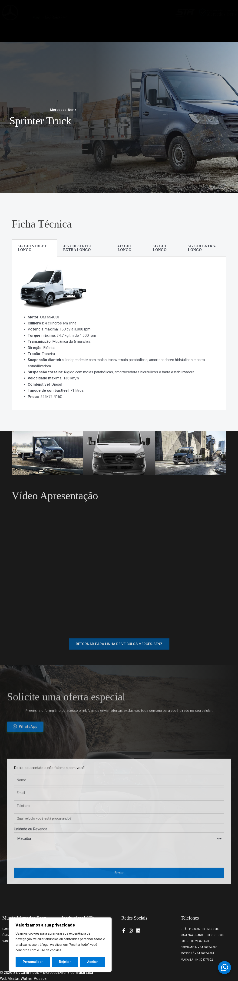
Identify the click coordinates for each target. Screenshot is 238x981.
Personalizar (33, 962)
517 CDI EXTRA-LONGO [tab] (202, 248)
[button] (4, 31)
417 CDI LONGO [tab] (125, 248)
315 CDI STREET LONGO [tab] (32, 248)
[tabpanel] (119, 333)
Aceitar (92, 962)
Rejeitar (65, 962)
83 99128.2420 (56, 33)
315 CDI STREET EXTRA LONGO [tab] (77, 248)
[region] (60, 944)
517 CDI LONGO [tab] (160, 248)
